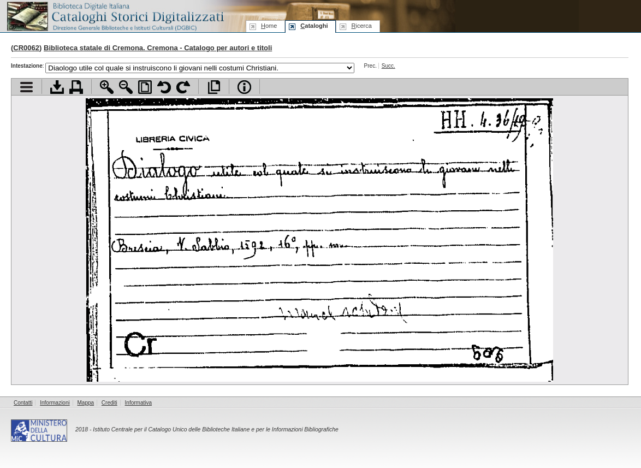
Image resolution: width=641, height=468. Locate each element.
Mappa (86, 403)
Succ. (388, 66)
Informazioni (54, 403)
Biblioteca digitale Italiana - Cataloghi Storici (114, 15)
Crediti (109, 403)
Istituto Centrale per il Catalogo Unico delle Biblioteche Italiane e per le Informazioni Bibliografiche (215, 429)
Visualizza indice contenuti (26, 87)
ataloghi (314, 25)
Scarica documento (57, 87)
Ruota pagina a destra (183, 87)
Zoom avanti (107, 87)
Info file (244, 87)
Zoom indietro (126, 87)
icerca (361, 25)
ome (269, 25)
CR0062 (26, 48)
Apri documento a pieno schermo (214, 87)
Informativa (138, 403)
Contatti (23, 403)
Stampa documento (76, 87)
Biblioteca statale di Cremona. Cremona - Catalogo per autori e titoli (158, 48)
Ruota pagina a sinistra (164, 87)
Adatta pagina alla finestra (145, 87)
